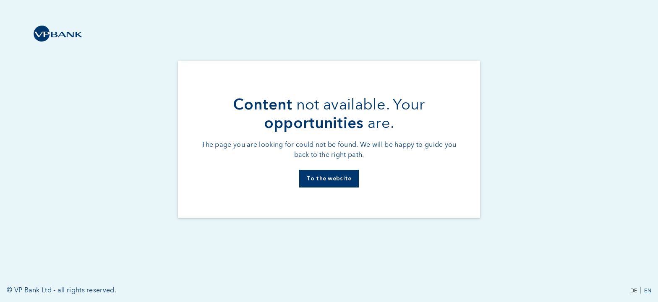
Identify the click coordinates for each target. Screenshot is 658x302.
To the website (328, 179)
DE (633, 291)
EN (647, 291)
